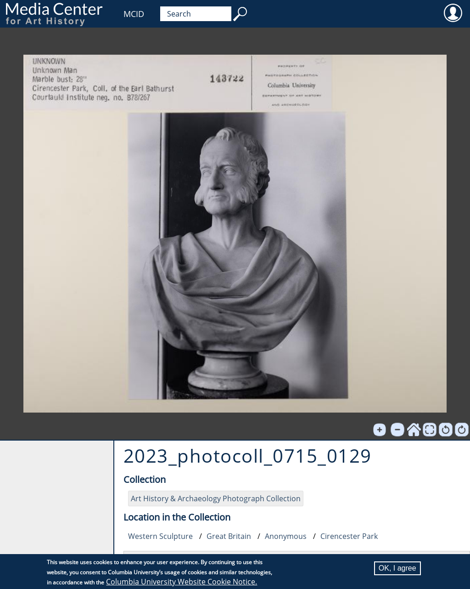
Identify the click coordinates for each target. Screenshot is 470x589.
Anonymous (286, 536)
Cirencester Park (349, 536)
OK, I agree (397, 568)
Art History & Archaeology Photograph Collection (216, 498)
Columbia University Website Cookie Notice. (181, 582)
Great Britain (229, 536)
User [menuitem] (453, 12)
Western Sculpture (160, 536)
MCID (133, 13)
